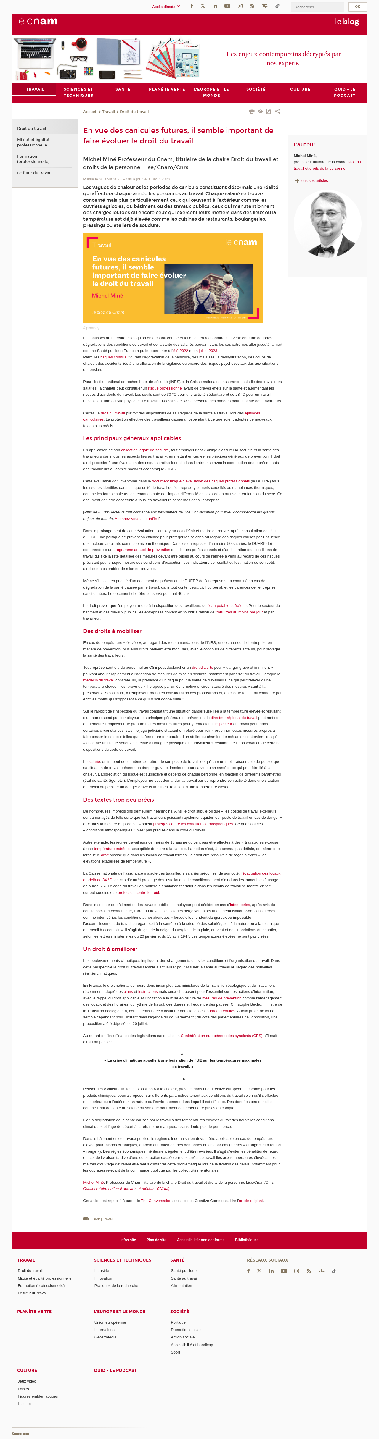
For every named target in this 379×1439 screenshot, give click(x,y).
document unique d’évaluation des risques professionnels (201, 481)
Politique (178, 1322)
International (105, 1329)
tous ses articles (311, 180)
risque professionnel (165, 388)
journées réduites (220, 1011)
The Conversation (156, 1201)
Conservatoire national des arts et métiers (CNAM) (126, 1188)
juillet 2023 (208, 350)
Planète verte (34, 1311)
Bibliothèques (246, 1240)
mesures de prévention (221, 998)
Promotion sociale (186, 1329)
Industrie (101, 1271)
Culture (27, 1370)
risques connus (113, 357)
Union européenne (110, 1322)
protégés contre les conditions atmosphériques (193, 824)
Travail (108, 111)
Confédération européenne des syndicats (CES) (222, 1035)
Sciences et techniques (122, 1260)
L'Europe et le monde (119, 1311)
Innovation (103, 1278)
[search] (317, 7)
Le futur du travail (34, 173)
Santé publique (184, 1271)
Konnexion (20, 1434)
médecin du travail (99, 680)
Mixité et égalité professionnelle (33, 143)
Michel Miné (93, 1182)
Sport (175, 1352)
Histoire (24, 1403)
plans (128, 992)
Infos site (128, 1240)
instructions (148, 992)
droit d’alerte (202, 667)
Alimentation (181, 1285)
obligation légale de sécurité (145, 450)
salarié (94, 761)
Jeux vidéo (27, 1381)
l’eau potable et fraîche (227, 605)
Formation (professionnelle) (33, 159)
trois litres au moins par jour (239, 612)
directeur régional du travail (234, 718)
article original (251, 1201)
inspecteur (223, 724)
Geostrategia (105, 1337)
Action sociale (183, 1337)
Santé (177, 1260)
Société (179, 1311)
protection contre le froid (138, 892)
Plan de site (156, 1240)
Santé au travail (184, 1278)
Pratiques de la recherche (116, 1285)
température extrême (112, 849)
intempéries (240, 904)
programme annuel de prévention (141, 550)
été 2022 (180, 350)
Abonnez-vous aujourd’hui (137, 518)
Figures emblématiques (38, 1396)
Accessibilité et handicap (192, 1345)
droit (104, 855)
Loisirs (23, 1389)
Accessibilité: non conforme (201, 1240)
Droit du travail (134, 111)
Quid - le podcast (115, 1370)
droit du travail (113, 413)
